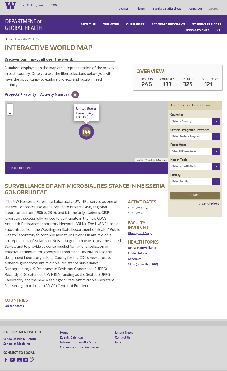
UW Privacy (61, 367)
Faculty (175, 168)
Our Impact (135, 18)
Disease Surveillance (142, 241)
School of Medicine (16, 337)
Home (8, 33)
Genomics (135, 253)
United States (14, 299)
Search (218, 24)
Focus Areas (178, 138)
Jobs (118, 336)
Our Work (111, 18)
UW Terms (79, 367)
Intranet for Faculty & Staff (79, 336)
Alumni (139, 5)
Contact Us (194, 5)
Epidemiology (137, 247)
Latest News (124, 326)
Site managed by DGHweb (105, 367)
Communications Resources (79, 341)
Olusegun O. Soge (140, 227)
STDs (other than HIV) (143, 258)
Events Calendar (71, 331)
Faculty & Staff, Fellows (166, 5)
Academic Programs (168, 18)
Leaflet (139, 154)
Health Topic (178, 153)
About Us (88, 18)
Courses (122, 5)
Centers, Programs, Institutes (189, 123)
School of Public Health (19, 333)
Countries (176, 108)
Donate (213, 5)
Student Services (206, 18)
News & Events (196, 24)
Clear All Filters (209, 197)
